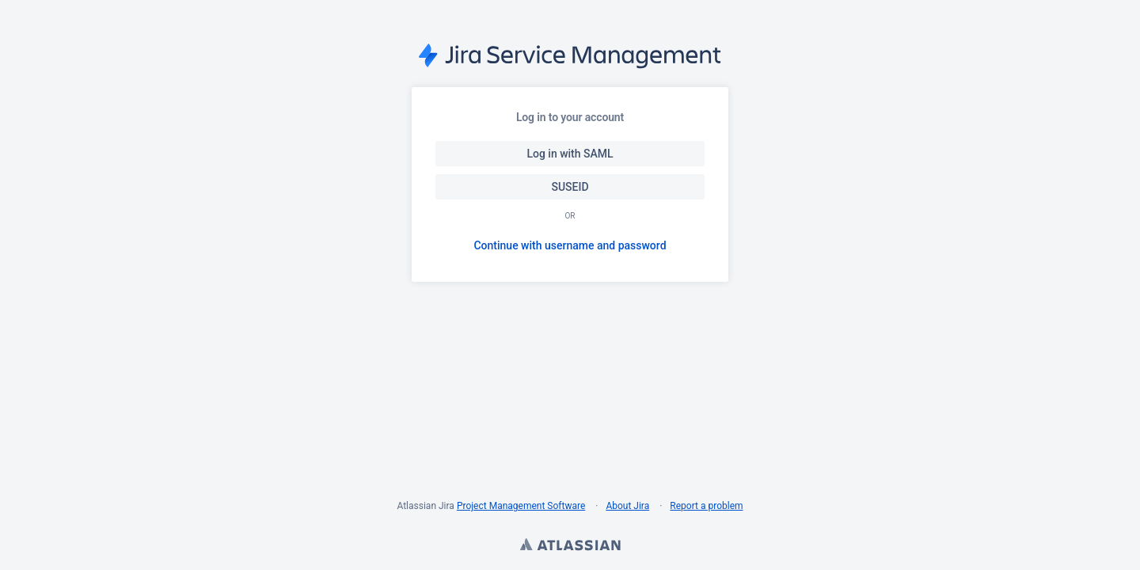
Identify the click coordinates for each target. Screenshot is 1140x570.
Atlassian (570, 546)
